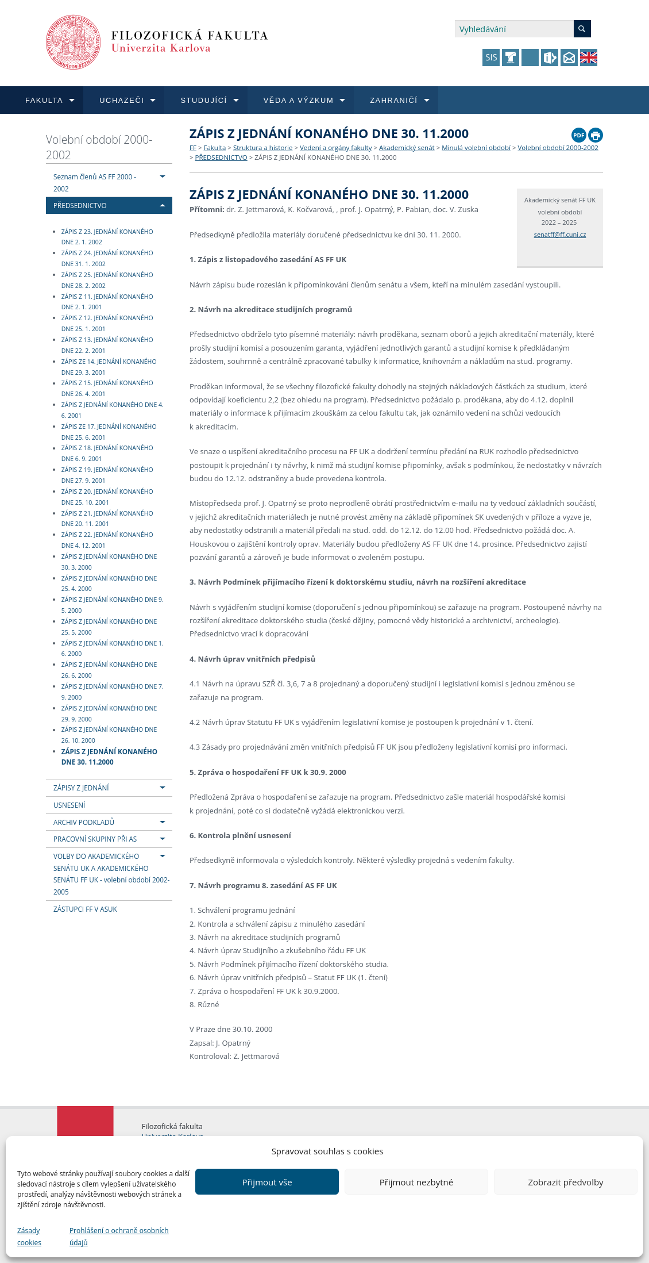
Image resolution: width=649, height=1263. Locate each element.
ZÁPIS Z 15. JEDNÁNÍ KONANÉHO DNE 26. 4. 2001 (107, 388)
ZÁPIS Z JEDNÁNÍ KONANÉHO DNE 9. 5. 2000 (112, 605)
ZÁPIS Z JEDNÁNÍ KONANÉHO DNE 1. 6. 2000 (112, 648)
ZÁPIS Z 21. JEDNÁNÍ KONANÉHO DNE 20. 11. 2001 (107, 518)
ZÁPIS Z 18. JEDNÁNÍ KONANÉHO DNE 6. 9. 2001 (107, 453)
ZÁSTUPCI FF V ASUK (85, 908)
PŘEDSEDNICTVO (80, 205)
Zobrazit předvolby (565, 1182)
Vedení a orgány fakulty (336, 147)
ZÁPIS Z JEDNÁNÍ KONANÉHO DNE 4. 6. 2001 (112, 410)
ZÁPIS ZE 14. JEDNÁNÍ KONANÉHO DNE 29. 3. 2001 (109, 367)
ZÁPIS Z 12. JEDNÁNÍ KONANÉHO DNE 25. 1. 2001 (107, 323)
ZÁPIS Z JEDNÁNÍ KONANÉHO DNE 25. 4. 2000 (109, 583)
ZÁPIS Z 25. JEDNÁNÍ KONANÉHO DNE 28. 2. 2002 (107, 280)
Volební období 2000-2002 (99, 147)
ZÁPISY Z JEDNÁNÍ (81, 787)
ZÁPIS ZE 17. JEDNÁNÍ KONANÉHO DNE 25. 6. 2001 (109, 432)
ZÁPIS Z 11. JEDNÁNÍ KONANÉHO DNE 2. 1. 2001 (107, 302)
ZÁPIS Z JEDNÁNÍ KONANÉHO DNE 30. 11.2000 (109, 756)
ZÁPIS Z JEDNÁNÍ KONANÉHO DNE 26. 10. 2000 (109, 735)
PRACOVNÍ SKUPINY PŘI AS (95, 838)
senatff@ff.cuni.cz (560, 234)
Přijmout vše (267, 1182)
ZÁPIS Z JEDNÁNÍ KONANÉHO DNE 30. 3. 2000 (109, 561)
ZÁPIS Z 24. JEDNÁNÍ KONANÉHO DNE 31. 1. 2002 (107, 258)
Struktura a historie (262, 147)
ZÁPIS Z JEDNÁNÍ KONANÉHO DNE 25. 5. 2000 (109, 626)
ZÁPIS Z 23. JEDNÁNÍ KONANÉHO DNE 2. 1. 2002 (107, 237)
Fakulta (214, 147)
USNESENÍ (69, 804)
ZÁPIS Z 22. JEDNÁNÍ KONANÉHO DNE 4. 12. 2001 (107, 540)
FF (193, 147)
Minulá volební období (476, 147)
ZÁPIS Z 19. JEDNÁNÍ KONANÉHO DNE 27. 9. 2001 (107, 475)
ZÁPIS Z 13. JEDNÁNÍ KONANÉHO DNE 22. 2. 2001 (107, 345)
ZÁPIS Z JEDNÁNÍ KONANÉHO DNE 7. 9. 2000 (112, 691)
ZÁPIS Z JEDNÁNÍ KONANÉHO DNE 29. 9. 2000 (109, 713)
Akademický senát (407, 147)
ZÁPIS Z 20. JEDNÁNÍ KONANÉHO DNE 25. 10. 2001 (107, 496)
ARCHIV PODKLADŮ (83, 822)
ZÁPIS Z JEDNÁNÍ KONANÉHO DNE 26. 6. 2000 (109, 670)
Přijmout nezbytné (416, 1182)
